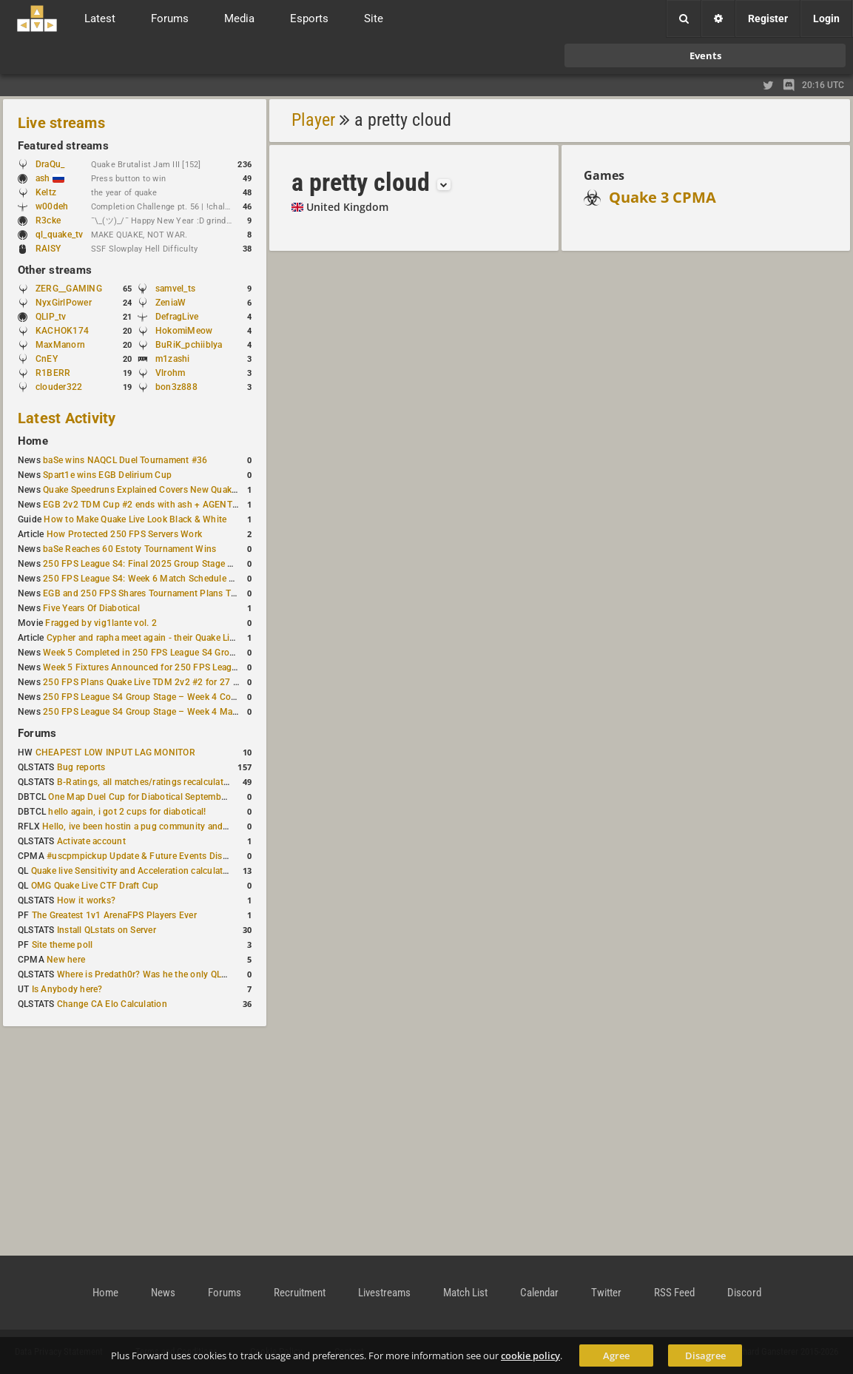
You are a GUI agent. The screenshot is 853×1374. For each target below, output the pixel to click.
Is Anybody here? (67, 989)
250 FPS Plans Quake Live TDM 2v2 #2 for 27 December (158, 682)
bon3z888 (176, 387)
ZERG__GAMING (69, 288)
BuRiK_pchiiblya (189, 345)
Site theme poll (62, 945)
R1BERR (53, 373)
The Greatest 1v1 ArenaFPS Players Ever (114, 915)
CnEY (47, 359)
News (163, 1292)
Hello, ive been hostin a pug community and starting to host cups (176, 826)
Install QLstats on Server (106, 930)
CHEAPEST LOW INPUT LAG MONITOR (115, 752)
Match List (465, 1292)
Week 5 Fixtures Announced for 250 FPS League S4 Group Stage (175, 667)
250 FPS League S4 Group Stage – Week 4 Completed (153, 697)
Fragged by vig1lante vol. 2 (100, 623)
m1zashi (172, 359)
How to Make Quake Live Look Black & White (135, 519)
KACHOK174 (62, 331)
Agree (616, 1355)
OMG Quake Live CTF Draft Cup (95, 885)
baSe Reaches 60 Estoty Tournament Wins (129, 549)
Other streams (55, 270)
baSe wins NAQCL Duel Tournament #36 (125, 460)
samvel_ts (175, 288)
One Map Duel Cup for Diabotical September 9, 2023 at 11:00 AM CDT (192, 797)
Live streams (61, 123)
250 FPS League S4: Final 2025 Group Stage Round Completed (172, 564)
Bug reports (81, 767)
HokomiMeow (183, 331)
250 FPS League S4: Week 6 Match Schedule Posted (150, 578)
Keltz (46, 192)
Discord (744, 1292)
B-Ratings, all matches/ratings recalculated (145, 782)
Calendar (539, 1292)
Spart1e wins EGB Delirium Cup (107, 475)
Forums (37, 733)
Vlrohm (170, 373)
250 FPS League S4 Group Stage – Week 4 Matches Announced (173, 712)
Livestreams (384, 1292)
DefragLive (176, 316)
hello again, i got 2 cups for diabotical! (127, 811)
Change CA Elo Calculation (112, 1004)
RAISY (48, 248)
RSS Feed (674, 1292)
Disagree (705, 1355)
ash (50, 178)
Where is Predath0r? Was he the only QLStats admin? (165, 974)
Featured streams (63, 145)
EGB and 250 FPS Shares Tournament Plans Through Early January (181, 593)
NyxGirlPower (64, 302)
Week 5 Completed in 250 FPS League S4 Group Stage (154, 652)
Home (33, 441)
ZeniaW (170, 302)
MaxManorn (60, 345)
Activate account (91, 841)
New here (66, 959)
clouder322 (59, 387)
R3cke (48, 220)
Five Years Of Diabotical (91, 608)
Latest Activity (67, 418)
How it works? (86, 900)
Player (313, 120)
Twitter (606, 1292)
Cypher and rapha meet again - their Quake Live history (158, 638)
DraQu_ (50, 164)
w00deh (52, 206)
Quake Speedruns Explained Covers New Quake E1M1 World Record (182, 490)
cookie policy (530, 1355)
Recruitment (300, 1292)
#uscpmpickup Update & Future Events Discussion (150, 856)
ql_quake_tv (60, 234)
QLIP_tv (51, 316)
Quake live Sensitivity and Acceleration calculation (133, 871)
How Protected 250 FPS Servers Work (124, 534)
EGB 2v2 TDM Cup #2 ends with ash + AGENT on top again (164, 504)
